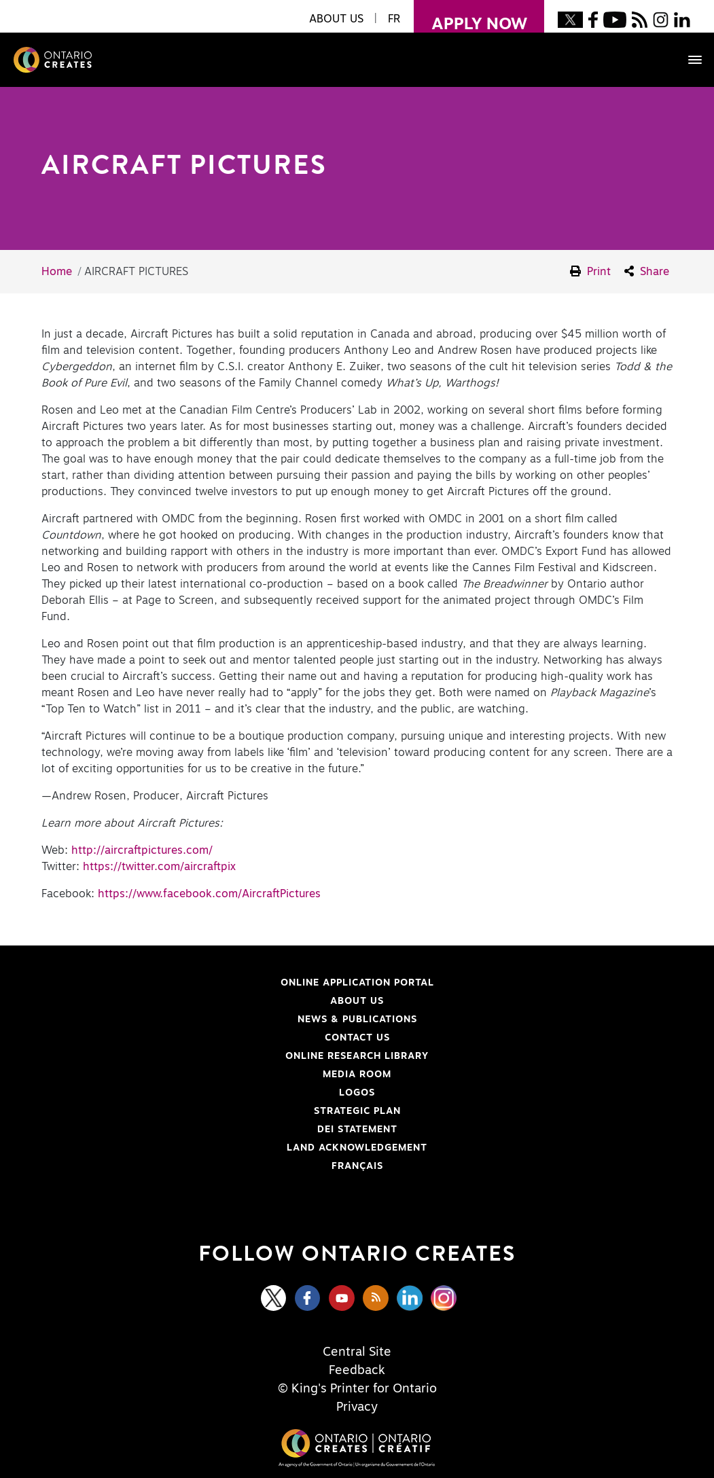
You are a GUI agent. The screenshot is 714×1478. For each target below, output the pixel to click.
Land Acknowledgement (235, 1148)
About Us (357, 1001)
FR (394, 19)
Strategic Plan (357, 1111)
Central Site (357, 1352)
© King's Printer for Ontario (357, 1389)
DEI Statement (220, 1129)
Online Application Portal (238, 983)
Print (590, 271)
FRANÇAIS (357, 1166)
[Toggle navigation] (688, 59)
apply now (470, 16)
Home (56, 271)
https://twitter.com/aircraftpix (159, 866)
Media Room (357, 1074)
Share (646, 271)
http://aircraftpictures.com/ (142, 850)
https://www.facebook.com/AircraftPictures (209, 893)
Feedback (357, 1371)
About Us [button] (336, 19)
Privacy (357, 1407)
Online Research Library (236, 1056)
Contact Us (357, 1038)
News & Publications (357, 1019)
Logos (357, 1093)
